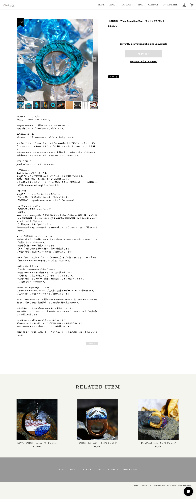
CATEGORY (127, 5)
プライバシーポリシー (142, 485)
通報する (92, 343)
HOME (101, 5)
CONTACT (153, 5)
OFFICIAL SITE (170, 5)
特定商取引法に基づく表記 (165, 485)
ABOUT (113, 5)
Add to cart (143, 53)
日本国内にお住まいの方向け (143, 61)
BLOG (140, 5)
